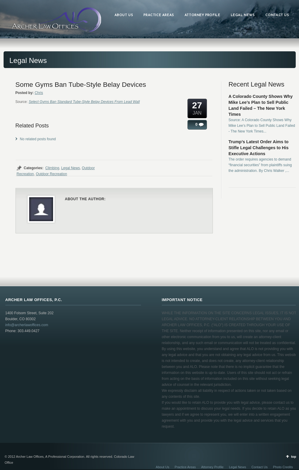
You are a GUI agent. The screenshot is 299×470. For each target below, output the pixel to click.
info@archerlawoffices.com (26, 325)
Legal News (70, 168)
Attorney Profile (212, 467)
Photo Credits (283, 467)
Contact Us (259, 467)
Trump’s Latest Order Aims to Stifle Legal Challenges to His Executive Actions (259, 147)
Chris (39, 93)
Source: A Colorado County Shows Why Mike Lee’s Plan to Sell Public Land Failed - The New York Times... (262, 125)
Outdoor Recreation (51, 174)
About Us (162, 467)
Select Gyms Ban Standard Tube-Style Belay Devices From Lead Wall (84, 102)
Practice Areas (185, 467)
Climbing (52, 168)
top (293, 456)
